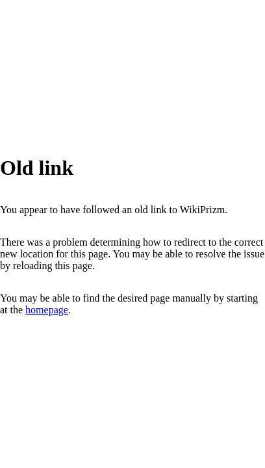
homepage (46, 309)
